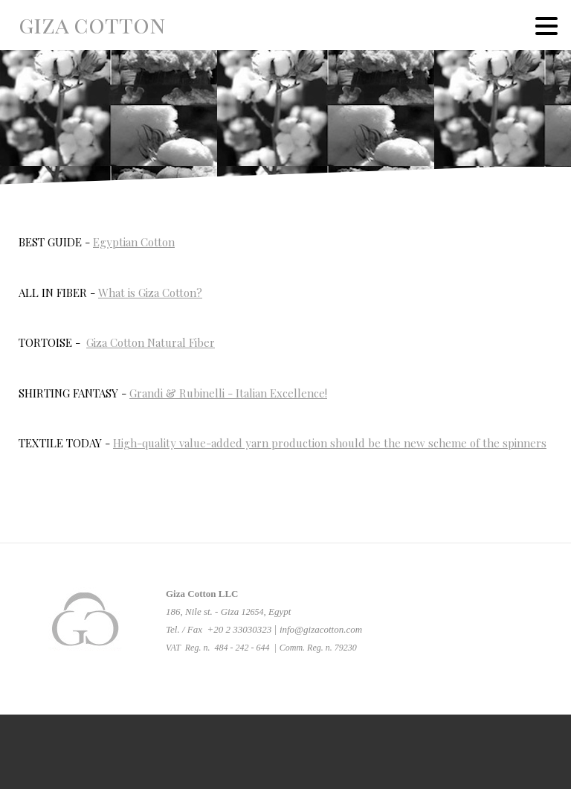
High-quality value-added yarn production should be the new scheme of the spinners (329, 442)
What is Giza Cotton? (150, 292)
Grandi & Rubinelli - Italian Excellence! (228, 393)
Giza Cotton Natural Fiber (150, 342)
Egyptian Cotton (134, 241)
